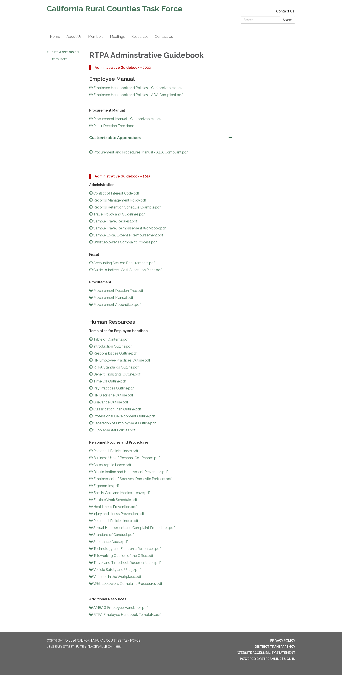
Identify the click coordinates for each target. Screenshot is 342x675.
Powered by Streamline (260, 659)
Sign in (289, 659)
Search (287, 20)
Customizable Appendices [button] (115, 137)
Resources (59, 59)
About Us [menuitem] (74, 36)
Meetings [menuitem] (117, 36)
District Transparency (275, 646)
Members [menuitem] (95, 36)
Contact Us (285, 11)
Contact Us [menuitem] (164, 36)
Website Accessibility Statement (266, 652)
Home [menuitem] (55, 36)
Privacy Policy (282, 640)
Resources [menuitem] (139, 36)
